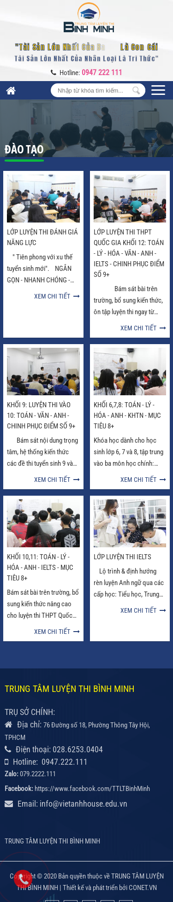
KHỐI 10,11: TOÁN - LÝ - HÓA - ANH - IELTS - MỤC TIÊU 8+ (40, 544)
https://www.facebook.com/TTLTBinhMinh (92, 765)
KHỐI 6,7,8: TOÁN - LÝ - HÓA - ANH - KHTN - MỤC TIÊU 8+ (127, 415)
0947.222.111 (65, 739)
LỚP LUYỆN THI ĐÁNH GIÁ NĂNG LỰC (42, 237)
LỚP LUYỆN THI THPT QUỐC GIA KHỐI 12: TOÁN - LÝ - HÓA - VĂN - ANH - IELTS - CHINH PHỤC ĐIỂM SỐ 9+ (129, 253)
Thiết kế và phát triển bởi (95, 865)
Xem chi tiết (57, 296)
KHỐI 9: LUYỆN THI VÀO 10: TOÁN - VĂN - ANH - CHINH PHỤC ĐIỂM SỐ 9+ (41, 415)
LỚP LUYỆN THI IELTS (122, 534)
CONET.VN (143, 865)
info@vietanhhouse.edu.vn (83, 780)
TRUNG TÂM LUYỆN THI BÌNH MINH (52, 818)
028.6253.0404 (78, 726)
